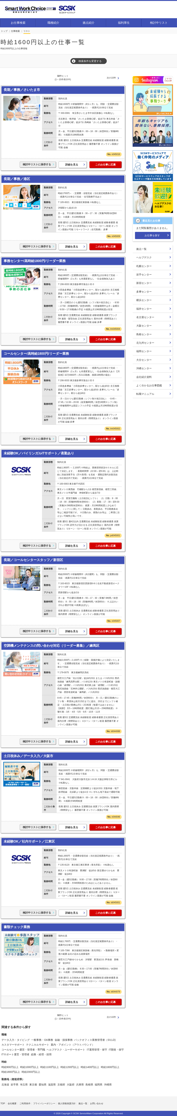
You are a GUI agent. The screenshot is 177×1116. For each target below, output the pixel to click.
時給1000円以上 (29, 1067)
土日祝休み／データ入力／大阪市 (28, 756)
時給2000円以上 (31, 1071)
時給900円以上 (10, 1067)
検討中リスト (159, 22)
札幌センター (144, 266)
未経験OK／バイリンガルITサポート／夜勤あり (39, 453)
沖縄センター (144, 368)
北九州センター (145, 342)
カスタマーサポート (13, 1044)
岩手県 (14, 1084)
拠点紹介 (88, 22)
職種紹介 (53, 22)
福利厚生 (124, 22)
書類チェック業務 (17, 927)
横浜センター (144, 300)
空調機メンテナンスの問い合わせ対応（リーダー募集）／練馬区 (51, 645)
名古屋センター (145, 317)
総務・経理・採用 (41, 1054)
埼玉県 (24, 1084)
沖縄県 (108, 1084)
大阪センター (144, 325)
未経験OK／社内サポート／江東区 (29, 841)
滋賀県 (52, 1084)
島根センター (144, 334)
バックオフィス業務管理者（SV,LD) (95, 1039)
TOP (3, 1103)
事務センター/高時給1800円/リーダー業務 (35, 261)
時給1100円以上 (49, 1067)
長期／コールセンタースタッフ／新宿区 (33, 560)
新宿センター (144, 283)
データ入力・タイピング (15, 1039)
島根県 (89, 1084)
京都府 (61, 1084)
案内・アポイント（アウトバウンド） (72, 1044)
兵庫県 (80, 1084)
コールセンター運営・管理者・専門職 (23, 1049)
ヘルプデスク (144, 257)
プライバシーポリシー (44, 1103)
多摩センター (144, 291)
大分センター (144, 359)
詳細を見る (71, 164)
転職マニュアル (145, 393)
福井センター (144, 308)
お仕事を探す (152, 235)
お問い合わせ (96, 1103)
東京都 (33, 1084)
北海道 (5, 1084)
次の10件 (111, 77)
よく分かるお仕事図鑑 (149, 385)
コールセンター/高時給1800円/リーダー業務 (36, 353)
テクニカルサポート (37, 1044)
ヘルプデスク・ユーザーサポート (66, 1049)
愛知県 (42, 1084)
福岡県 (98, 1084)
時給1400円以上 (90, 1067)
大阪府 (70, 1084)
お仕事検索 (18, 22)
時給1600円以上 (110, 1067)
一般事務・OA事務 (42, 1039)
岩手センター (144, 274)
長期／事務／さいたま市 (22, 90)
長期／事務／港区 (17, 179)
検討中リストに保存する (37, 164)
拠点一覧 (141, 249)
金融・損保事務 (64, 1039)
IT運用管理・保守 (97, 1049)
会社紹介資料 (144, 376)
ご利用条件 (24, 1103)
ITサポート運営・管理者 (15, 1054)
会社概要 (12, 1103)
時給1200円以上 (70, 1067)
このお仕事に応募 (105, 164)
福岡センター (144, 351)
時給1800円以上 (10, 1071)
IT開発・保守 (116, 1049)
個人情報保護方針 (67, 1103)
